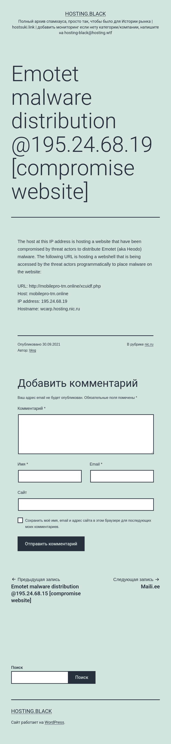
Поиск (17, 667)
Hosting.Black (85, 14)
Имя (23, 464)
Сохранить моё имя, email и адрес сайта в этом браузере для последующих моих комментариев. (88, 523)
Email (96, 464)
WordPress (54, 722)
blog (32, 350)
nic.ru (149, 344)
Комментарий (31, 408)
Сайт (22, 492)
